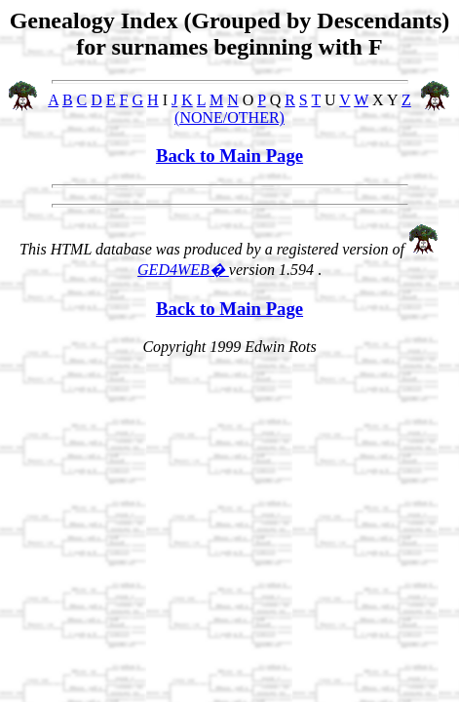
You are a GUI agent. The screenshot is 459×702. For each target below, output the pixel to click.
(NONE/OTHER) (229, 117)
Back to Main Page (229, 155)
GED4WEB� (183, 269)
